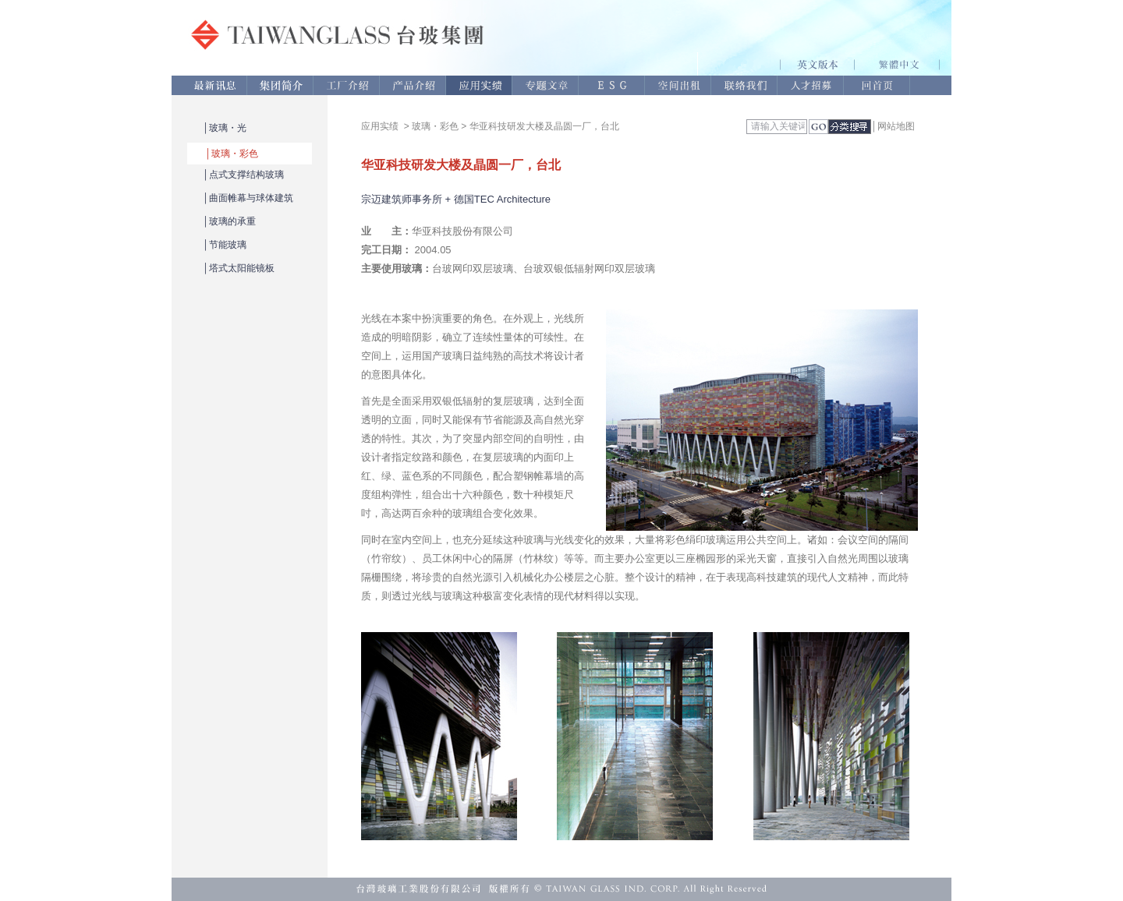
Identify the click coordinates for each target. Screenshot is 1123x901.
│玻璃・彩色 (231, 153)
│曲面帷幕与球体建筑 (248, 198)
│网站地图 (893, 126)
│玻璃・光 (224, 127)
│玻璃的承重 (229, 221)
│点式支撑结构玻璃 (243, 174)
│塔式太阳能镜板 (239, 268)
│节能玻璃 (224, 244)
